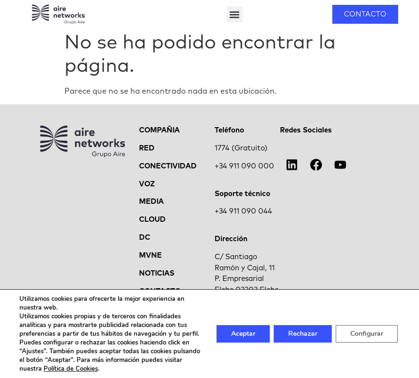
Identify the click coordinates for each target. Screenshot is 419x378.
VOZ (147, 185)
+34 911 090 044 (243, 212)
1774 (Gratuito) (241, 149)
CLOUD (152, 221)
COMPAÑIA (159, 131)
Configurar (366, 333)
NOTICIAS (156, 274)
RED (147, 149)
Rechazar (302, 333)
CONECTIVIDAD (168, 167)
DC (144, 239)
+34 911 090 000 (244, 167)
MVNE (150, 256)
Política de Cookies (71, 368)
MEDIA (151, 203)
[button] (235, 14)
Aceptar (243, 333)
